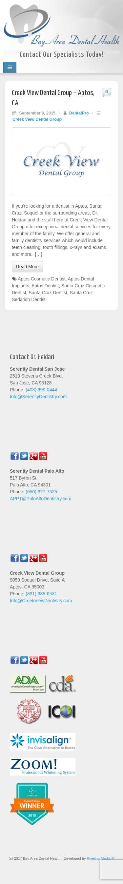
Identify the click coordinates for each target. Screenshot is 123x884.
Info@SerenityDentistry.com (38, 396)
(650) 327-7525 (41, 491)
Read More (27, 266)
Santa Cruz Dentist (48, 292)
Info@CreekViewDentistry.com (41, 600)
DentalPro (79, 113)
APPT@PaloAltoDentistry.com (40, 498)
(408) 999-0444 (41, 389)
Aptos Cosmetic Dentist (42, 278)
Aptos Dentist (45, 285)
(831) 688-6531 (41, 593)
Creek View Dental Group (37, 119)
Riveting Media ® (100, 858)
